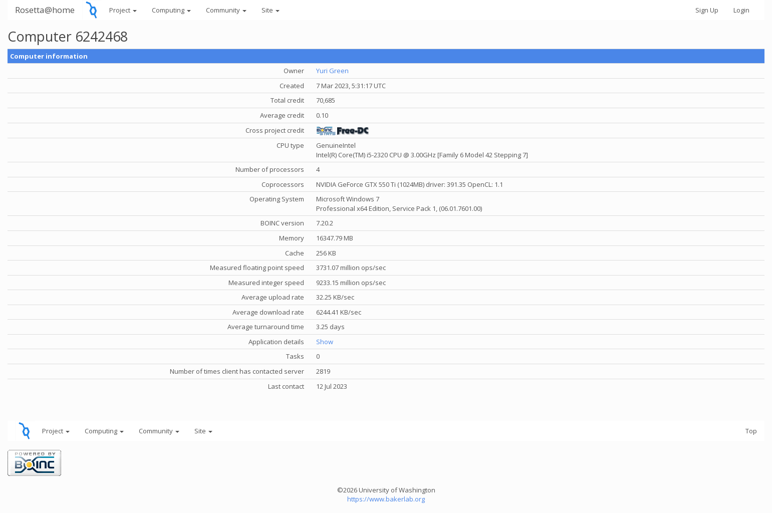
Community (226, 10)
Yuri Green (332, 70)
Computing (171, 10)
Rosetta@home (45, 10)
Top (751, 430)
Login (741, 10)
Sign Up (706, 10)
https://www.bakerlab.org (386, 498)
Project (123, 10)
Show (324, 341)
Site (271, 10)
